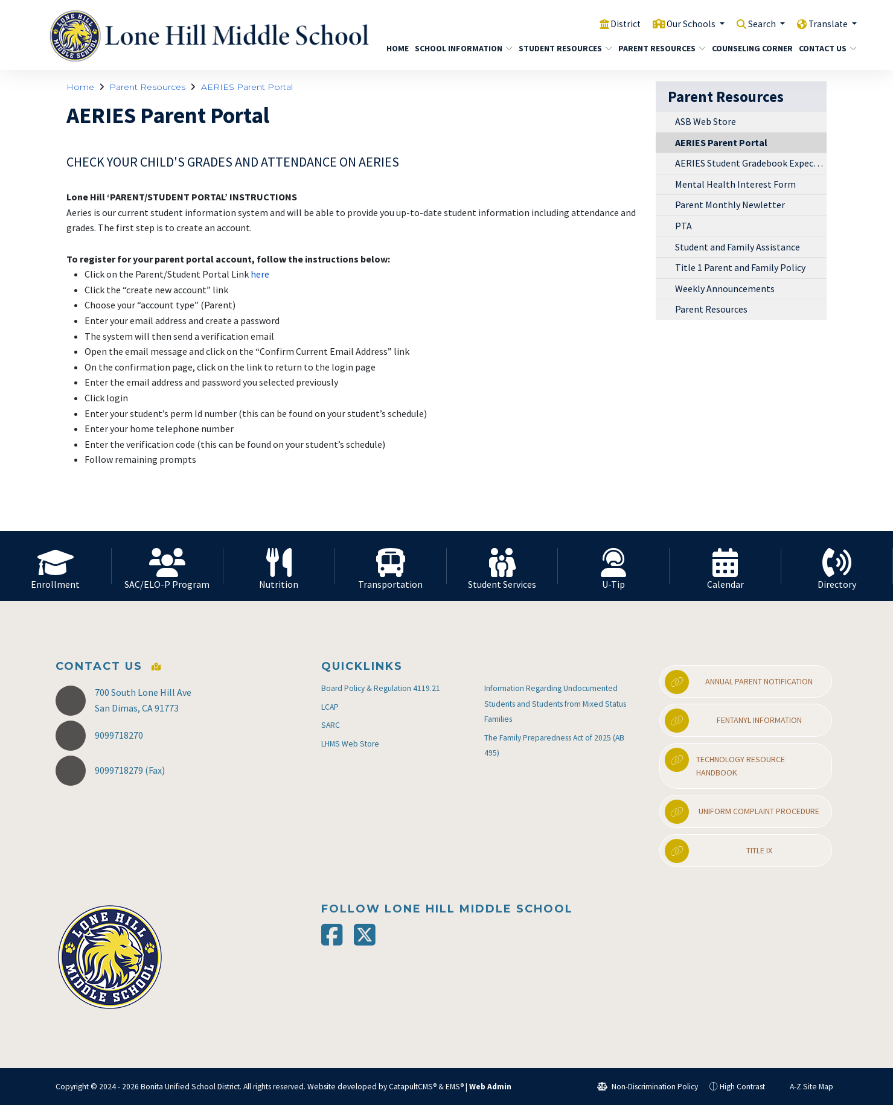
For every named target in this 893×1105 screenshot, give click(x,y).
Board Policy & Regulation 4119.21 (380, 688)
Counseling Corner (748, 48)
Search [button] (756, 23)
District (610, 23)
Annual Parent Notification (739, 682)
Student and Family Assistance (737, 247)
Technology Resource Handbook (724, 763)
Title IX (718, 851)
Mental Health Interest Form (735, 184)
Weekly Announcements (725, 288)
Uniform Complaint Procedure (742, 812)
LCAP (330, 707)
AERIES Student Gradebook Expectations (751, 163)
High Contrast (742, 1086)
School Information (458, 48)
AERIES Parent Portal (247, 86)
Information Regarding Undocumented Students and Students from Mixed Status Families (555, 703)
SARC (330, 725)
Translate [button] (826, 23)
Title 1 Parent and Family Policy (740, 267)
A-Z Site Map (804, 1086)
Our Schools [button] (680, 23)
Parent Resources (657, 48)
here (261, 274)
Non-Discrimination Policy (647, 1086)
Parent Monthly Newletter (730, 205)
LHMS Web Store (350, 744)
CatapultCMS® (413, 1086)
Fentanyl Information (733, 721)
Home (396, 48)
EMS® (455, 1086)
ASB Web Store (705, 121)
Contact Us (824, 48)
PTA (683, 226)
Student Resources (561, 48)
